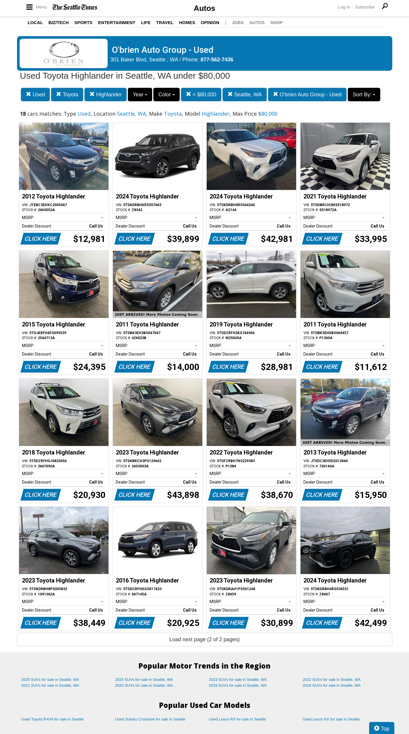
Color (166, 94)
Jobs (238, 22)
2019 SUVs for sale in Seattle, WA (238, 685)
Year (140, 94)
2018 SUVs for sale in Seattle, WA (332, 685)
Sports (83, 22)
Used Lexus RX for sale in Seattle (237, 719)
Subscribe (365, 6)
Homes (187, 22)
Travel (165, 22)
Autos (204, 8)
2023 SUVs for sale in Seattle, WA (238, 679)
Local (35, 22)
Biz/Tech (58, 22)
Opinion (210, 22)
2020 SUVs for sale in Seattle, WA (144, 685)
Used (35, 94)
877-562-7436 (217, 60)
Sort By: (364, 94)
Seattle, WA (245, 94)
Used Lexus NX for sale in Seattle (331, 719)
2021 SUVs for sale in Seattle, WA (50, 685)
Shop (276, 22)
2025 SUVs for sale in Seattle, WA (50, 679)
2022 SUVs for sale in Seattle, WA (332, 679)
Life (146, 22)
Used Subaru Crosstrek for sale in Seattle (150, 719)
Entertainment (116, 22)
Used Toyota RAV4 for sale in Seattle (52, 719)
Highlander (105, 94)
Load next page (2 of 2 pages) (204, 639)
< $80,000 (201, 94)
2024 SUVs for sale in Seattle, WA (144, 679)
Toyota (67, 94)
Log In (344, 6)
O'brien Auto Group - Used (307, 94)
